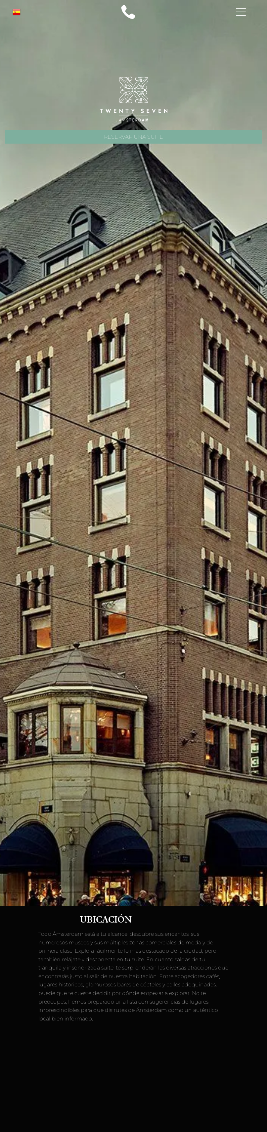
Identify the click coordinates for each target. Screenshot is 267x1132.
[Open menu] (241, 12)
